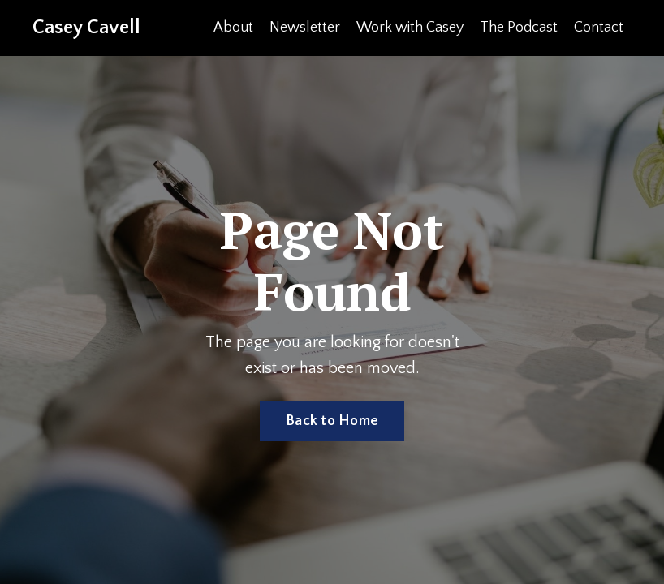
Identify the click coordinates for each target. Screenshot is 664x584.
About (233, 27)
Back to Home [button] (332, 421)
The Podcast (519, 27)
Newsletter (304, 27)
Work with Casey (410, 27)
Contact (598, 27)
